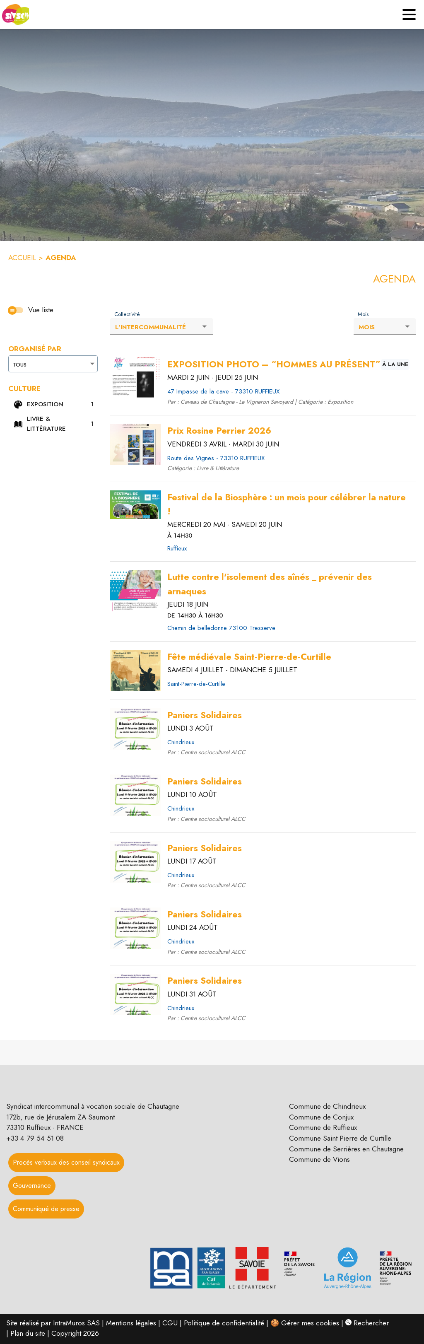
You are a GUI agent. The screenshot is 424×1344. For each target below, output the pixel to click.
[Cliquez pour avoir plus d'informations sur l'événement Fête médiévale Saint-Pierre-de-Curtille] (249, 657)
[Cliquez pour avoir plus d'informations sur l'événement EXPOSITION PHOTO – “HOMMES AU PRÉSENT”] (274, 364)
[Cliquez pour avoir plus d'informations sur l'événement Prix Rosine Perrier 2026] (219, 431)
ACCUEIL (22, 258)
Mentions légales (131, 1323)
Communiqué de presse (46, 1209)
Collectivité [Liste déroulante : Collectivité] (127, 314)
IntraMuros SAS (76, 1323)
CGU (170, 1323)
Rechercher (367, 1323)
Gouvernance (32, 1185)
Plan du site (27, 1333)
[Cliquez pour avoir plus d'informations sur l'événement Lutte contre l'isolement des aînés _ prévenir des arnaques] (288, 584)
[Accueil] (14, 14)
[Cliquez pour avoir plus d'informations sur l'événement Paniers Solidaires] (204, 715)
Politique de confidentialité (224, 1323)
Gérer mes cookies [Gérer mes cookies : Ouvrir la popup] (310, 1323)
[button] (54, 404)
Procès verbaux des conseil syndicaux (66, 1162)
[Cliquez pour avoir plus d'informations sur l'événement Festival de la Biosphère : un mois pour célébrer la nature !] (288, 504)
